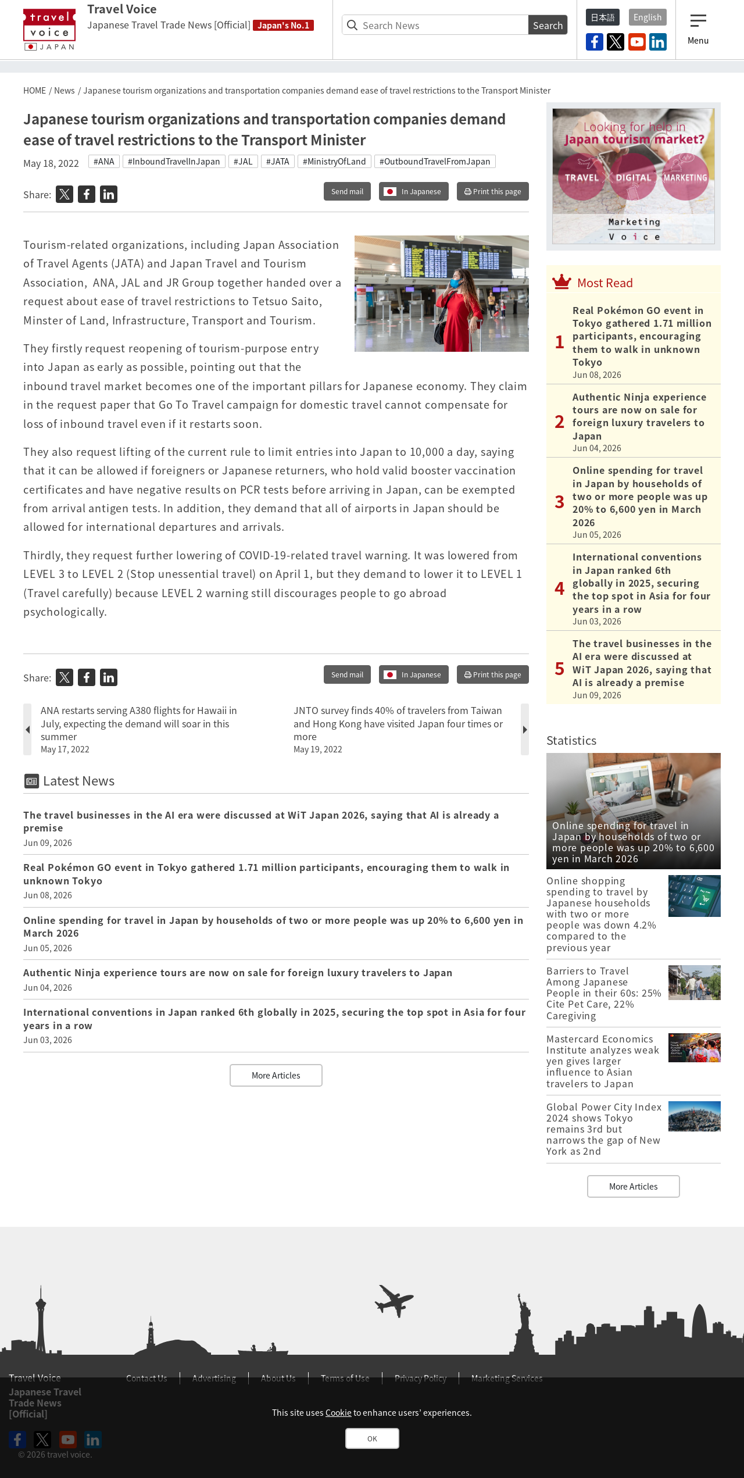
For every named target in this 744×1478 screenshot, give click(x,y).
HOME (34, 90)
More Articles (276, 1075)
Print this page (492, 191)
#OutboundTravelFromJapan (435, 161)
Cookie (339, 1412)
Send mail (347, 191)
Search (548, 25)
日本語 (603, 17)
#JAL (243, 161)
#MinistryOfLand (334, 161)
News (64, 90)
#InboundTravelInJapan (174, 161)
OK (372, 1438)
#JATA (277, 161)
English (648, 17)
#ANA (104, 161)
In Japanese (421, 191)
